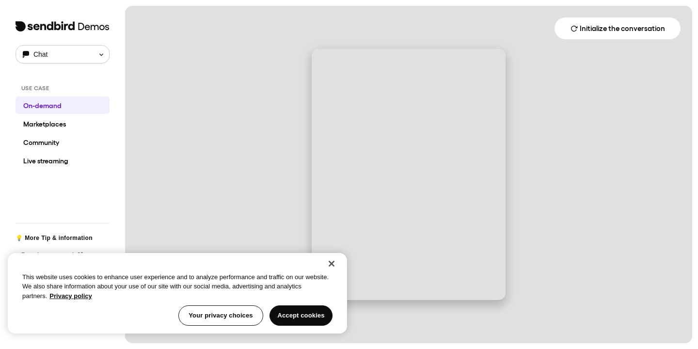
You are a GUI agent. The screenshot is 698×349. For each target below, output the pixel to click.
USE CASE (35, 87)
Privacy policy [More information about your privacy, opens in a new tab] (70, 296)
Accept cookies (300, 315)
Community (41, 142)
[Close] (331, 263)
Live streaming (45, 160)
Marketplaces (44, 123)
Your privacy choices (221, 315)
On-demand (42, 105)
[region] (177, 293)
